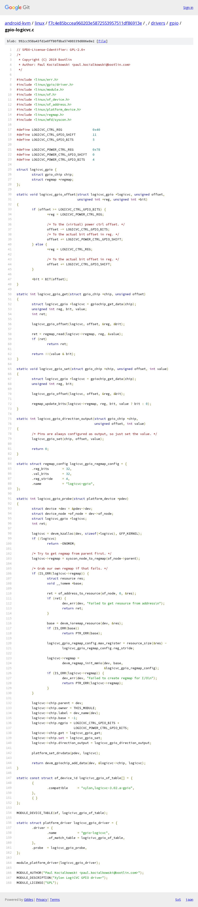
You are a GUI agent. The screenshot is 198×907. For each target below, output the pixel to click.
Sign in (188, 7)
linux (39, 23)
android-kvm (18, 23)
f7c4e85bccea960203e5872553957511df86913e (95, 23)
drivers (158, 23)
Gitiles (28, 899)
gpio (174, 23)
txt (178, 899)
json (189, 899)
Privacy (41, 899)
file (102, 41)
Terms (55, 899)
